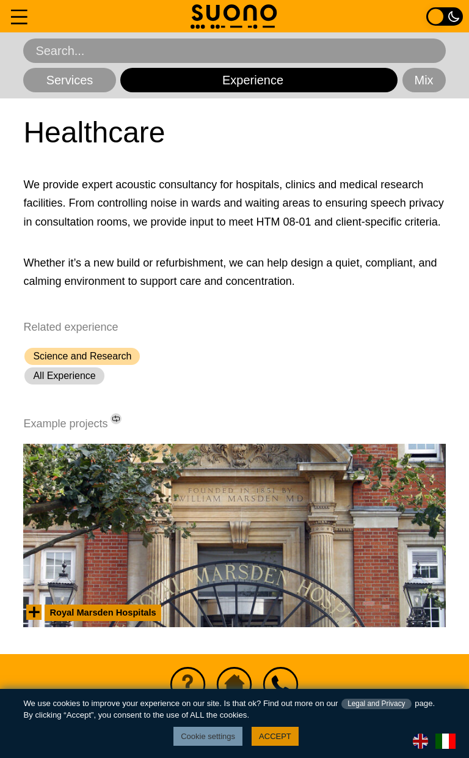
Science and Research (82, 356)
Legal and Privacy (376, 703)
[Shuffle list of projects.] (116, 418)
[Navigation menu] (19, 16)
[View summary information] (34, 612)
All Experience (64, 375)
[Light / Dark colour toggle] (444, 16)
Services (69, 80)
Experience (252, 80)
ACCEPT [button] (275, 736)
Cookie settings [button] (208, 736)
